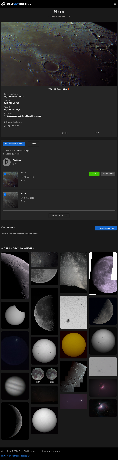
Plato (23, 173)
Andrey (17, 160)
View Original (13, 144)
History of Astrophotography (15, 456)
